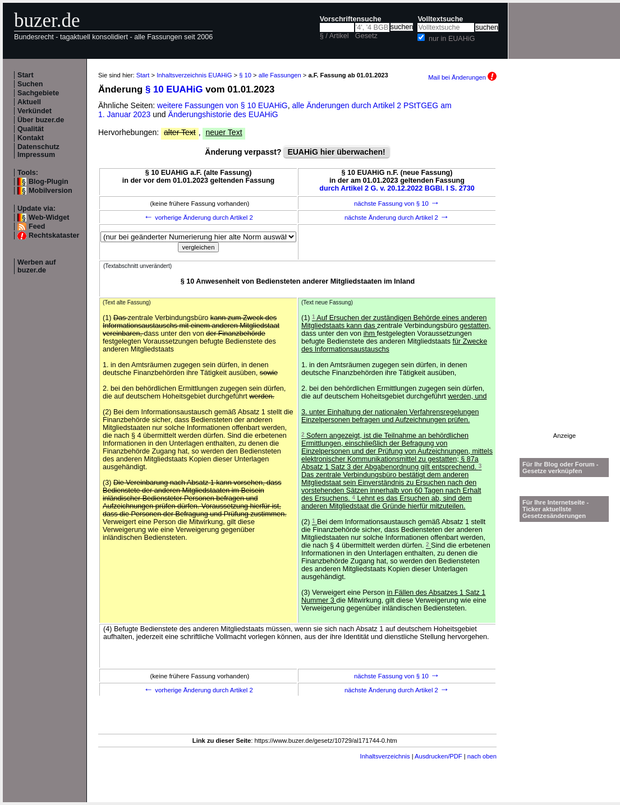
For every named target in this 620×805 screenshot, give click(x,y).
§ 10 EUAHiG (174, 89)
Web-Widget (49, 217)
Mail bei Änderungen (462, 77)
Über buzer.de (40, 120)
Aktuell (29, 102)
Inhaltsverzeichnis (385, 756)
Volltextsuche (440, 19)
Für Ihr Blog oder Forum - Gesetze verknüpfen (560, 467)
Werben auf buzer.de (36, 266)
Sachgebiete (38, 93)
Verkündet (34, 111)
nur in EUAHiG (452, 39)
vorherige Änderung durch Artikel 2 (198, 217)
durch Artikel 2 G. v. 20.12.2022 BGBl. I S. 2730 (397, 188)
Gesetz (366, 36)
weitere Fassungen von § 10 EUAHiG (222, 105)
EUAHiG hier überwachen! (336, 151)
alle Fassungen (280, 75)
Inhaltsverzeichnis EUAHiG (194, 75)
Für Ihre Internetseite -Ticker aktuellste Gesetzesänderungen (555, 509)
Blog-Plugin (48, 182)
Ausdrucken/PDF (438, 756)
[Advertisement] (564, 264)
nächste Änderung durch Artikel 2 (397, 217)
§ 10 (245, 75)
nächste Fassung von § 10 (397, 203)
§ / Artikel (334, 36)
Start (25, 75)
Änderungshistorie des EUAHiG (223, 114)
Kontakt (30, 138)
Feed (37, 226)
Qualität (30, 129)
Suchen (30, 84)
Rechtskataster (54, 235)
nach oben (482, 756)
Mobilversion (50, 191)
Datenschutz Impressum (38, 151)
